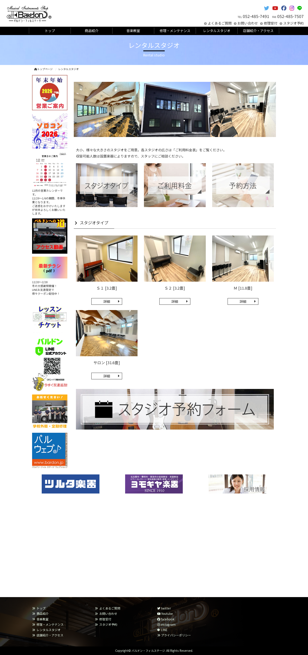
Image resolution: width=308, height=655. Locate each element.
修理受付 (270, 23)
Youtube (165, 613)
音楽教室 (43, 619)
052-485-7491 (256, 16)
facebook (165, 619)
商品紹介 (43, 613)
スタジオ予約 (293, 23)
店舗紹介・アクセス (50, 635)
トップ (41, 608)
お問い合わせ (247, 23)
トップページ (43, 69)
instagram (166, 624)
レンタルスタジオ (49, 630)
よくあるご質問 (220, 23)
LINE (164, 630)
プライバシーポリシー (176, 635)
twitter (164, 608)
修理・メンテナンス (50, 624)
